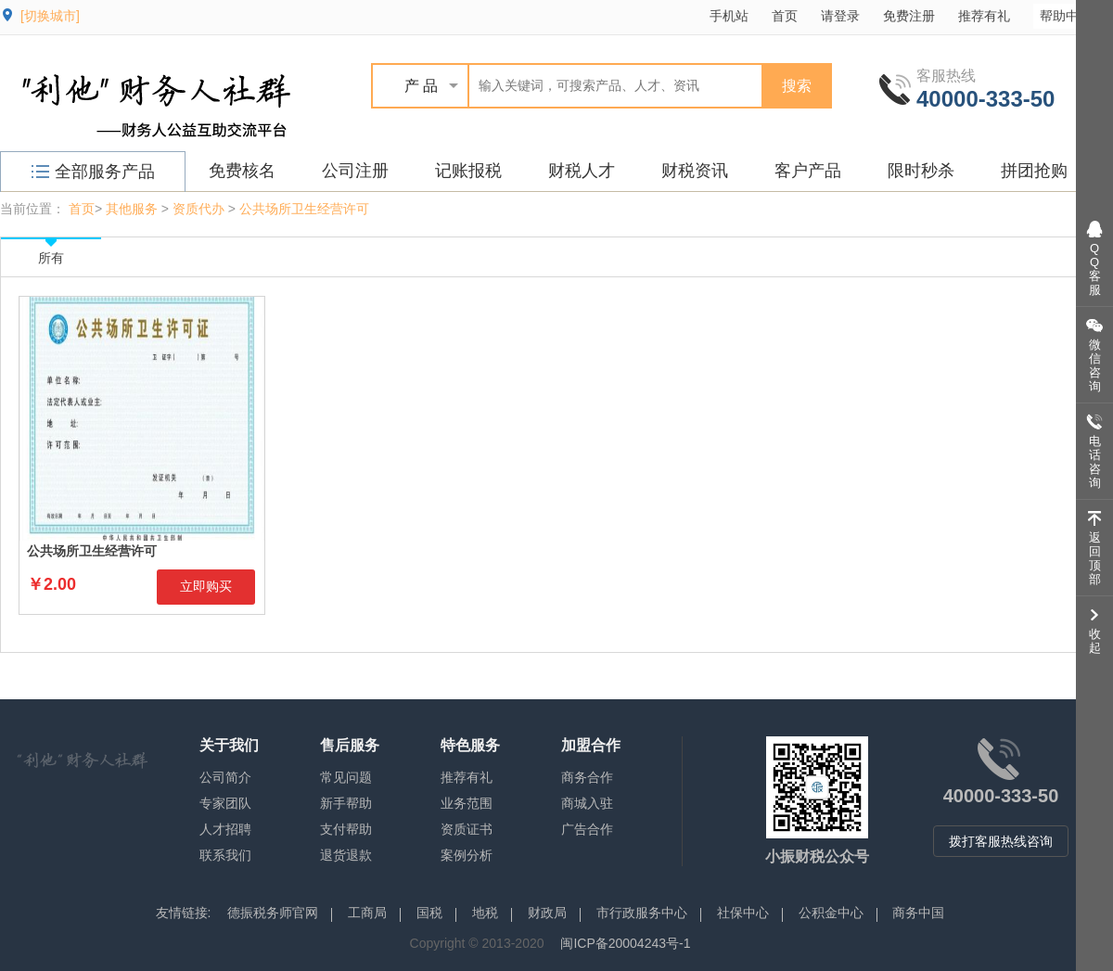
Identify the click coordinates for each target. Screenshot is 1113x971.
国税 (429, 912)
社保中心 (743, 912)
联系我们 (225, 855)
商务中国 (918, 912)
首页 (785, 15)
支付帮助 (346, 829)
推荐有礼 (984, 15)
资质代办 (198, 208)
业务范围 (467, 803)
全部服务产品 (93, 171)
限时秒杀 (921, 170)
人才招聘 (225, 829)
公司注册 (355, 170)
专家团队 (225, 803)
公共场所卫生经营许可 (304, 208)
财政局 (547, 912)
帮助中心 (1074, 15)
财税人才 (581, 170)
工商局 (367, 912)
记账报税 (468, 170)
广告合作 (587, 829)
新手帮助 (346, 803)
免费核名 (242, 170)
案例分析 (467, 855)
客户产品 (807, 170)
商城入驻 (587, 803)
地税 (485, 912)
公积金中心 (831, 912)
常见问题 (346, 777)
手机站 (729, 15)
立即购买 (206, 586)
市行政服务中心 (641, 912)
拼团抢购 (1034, 170)
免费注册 (909, 15)
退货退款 (346, 855)
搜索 (797, 86)
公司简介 (225, 777)
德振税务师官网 (272, 912)
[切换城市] (50, 15)
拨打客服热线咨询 (1001, 841)
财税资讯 (694, 170)
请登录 (840, 15)
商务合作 (587, 777)
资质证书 (467, 829)
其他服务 (132, 208)
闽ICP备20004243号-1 (625, 943)
